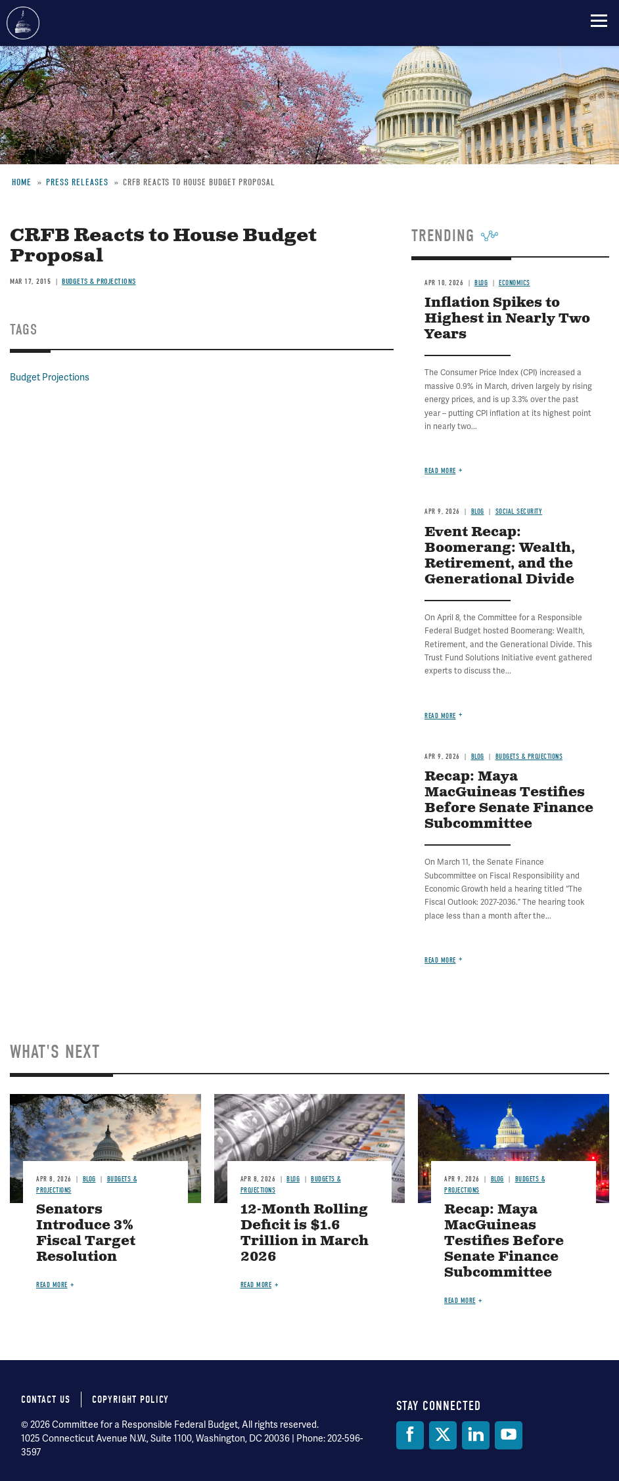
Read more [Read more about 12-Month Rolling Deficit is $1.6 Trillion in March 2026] (256, 1285)
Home (22, 182)
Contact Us (45, 1399)
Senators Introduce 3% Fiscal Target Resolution (85, 1233)
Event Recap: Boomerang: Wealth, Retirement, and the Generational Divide (499, 556)
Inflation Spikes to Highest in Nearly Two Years (507, 319)
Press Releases (77, 182)
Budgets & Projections (99, 281)
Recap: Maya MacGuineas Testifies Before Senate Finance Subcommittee (508, 800)
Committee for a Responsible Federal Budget (23, 23)
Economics (514, 283)
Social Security (519, 511)
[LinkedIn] (476, 1435)
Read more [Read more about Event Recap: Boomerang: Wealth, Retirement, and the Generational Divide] (440, 716)
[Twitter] (443, 1435)
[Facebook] (410, 1435)
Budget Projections (49, 377)
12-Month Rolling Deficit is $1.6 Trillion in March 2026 (305, 1233)
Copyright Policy (130, 1399)
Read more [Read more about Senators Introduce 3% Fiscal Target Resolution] (52, 1285)
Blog (481, 283)
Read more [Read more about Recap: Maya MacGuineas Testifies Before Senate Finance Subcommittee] (440, 960)
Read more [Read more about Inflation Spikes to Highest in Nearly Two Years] (440, 471)
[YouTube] (508, 1435)
